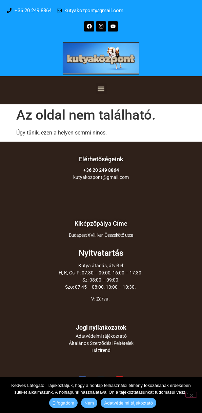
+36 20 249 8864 (101, 170)
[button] (101, 88)
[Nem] (191, 395)
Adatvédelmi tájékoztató (101, 336)
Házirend (101, 350)
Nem (89, 403)
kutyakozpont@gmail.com (101, 177)
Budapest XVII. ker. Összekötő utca (101, 235)
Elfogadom (63, 403)
